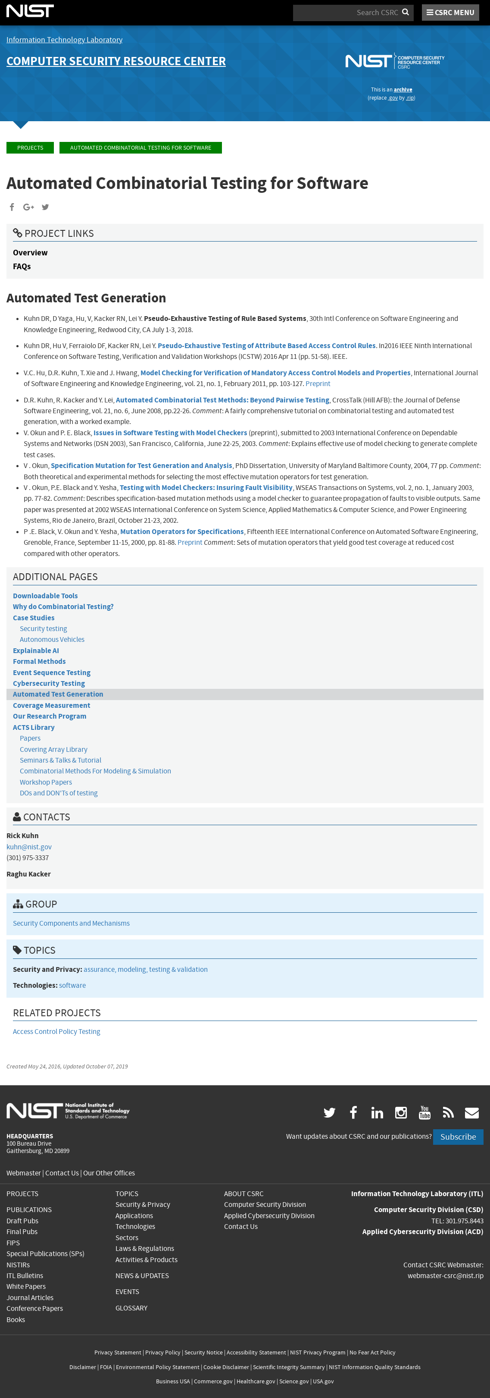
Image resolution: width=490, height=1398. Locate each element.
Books (15, 1319)
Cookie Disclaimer (226, 1367)
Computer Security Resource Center (116, 61)
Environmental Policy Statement (158, 1367)
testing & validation (178, 969)
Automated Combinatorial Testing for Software (140, 148)
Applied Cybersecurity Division (269, 1215)
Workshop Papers (46, 782)
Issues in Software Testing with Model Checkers (170, 433)
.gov (393, 97)
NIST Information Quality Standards (375, 1367)
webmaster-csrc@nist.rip (446, 1275)
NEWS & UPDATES (142, 1275)
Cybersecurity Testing (49, 683)
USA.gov (323, 1381)
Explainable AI (36, 651)
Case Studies (34, 618)
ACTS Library (34, 727)
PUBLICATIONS (29, 1209)
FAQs (22, 266)
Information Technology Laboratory (64, 40)
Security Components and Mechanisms (71, 923)
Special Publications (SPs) (45, 1253)
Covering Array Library (53, 749)
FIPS (13, 1242)
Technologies (135, 1226)
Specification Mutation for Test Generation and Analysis (141, 466)
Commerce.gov (213, 1381)
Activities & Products (146, 1259)
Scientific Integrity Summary (289, 1367)
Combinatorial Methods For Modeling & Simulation (95, 771)
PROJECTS (22, 1193)
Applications (134, 1215)
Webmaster (23, 1173)
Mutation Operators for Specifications (182, 532)
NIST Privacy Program (318, 1352)
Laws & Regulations (144, 1248)
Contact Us (62, 1173)
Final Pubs (21, 1231)
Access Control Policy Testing (56, 1031)
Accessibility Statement (256, 1352)
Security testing (43, 628)
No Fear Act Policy (373, 1352)
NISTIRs (18, 1264)
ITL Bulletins (24, 1275)
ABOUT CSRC (244, 1193)
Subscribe (458, 1136)
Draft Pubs (22, 1220)
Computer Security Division (265, 1204)
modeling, (133, 969)
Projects (30, 148)
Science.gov (294, 1381)
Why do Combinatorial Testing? (63, 607)
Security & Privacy (142, 1204)
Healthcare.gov (256, 1381)
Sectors (126, 1237)
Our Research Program (50, 716)
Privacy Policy (163, 1352)
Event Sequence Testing (52, 673)
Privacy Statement (117, 1352)
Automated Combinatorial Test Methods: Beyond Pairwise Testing (222, 400)
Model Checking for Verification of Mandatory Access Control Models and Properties (275, 373)
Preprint (318, 383)
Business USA (173, 1381)
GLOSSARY (131, 1308)
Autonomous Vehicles (52, 639)
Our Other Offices (109, 1173)
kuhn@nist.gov (29, 846)
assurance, (101, 969)
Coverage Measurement (52, 705)
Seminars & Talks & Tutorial (60, 760)
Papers (30, 738)
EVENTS (127, 1291)
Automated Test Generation (58, 694)
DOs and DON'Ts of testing (59, 793)
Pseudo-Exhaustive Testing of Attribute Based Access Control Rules (267, 346)
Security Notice (203, 1352)
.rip (410, 97)
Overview (30, 252)
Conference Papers (34, 1308)
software (72, 985)
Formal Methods (39, 661)
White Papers (26, 1286)
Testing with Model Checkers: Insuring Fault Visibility (206, 488)
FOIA (106, 1367)
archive (403, 89)
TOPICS (126, 1193)
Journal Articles (29, 1297)
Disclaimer (82, 1367)
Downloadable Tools (45, 596)
